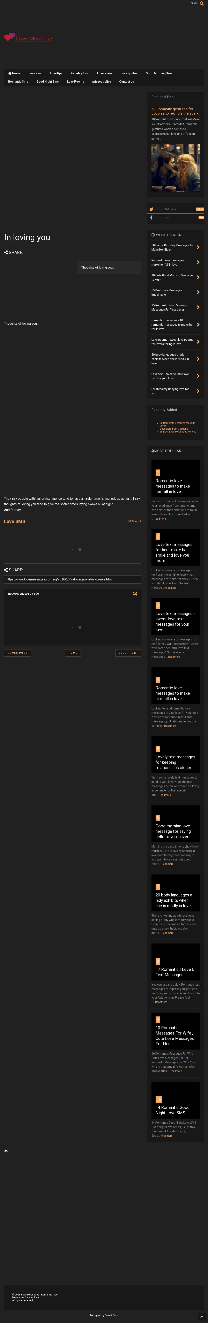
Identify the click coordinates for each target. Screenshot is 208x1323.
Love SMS (14, 521)
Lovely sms (104, 73)
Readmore (160, 518)
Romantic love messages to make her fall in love (173, 486)
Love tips (56, 73)
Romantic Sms (18, 81)
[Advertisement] (129, 38)
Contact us (126, 81)
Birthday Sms (79, 73)
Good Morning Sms (159, 73)
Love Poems (75, 81)
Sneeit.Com (111, 1315)
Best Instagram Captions (174, 428)
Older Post (128, 653)
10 (159, 1099)
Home (14, 73)
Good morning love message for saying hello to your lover (173, 831)
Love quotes (129, 73)
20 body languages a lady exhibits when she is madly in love (174, 900)
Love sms (35, 73)
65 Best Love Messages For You (178, 431)
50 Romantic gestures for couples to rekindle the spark (175, 111)
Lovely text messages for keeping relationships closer (175, 762)
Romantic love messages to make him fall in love (173, 693)
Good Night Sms (47, 81)
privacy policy (101, 81)
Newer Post (17, 653)
